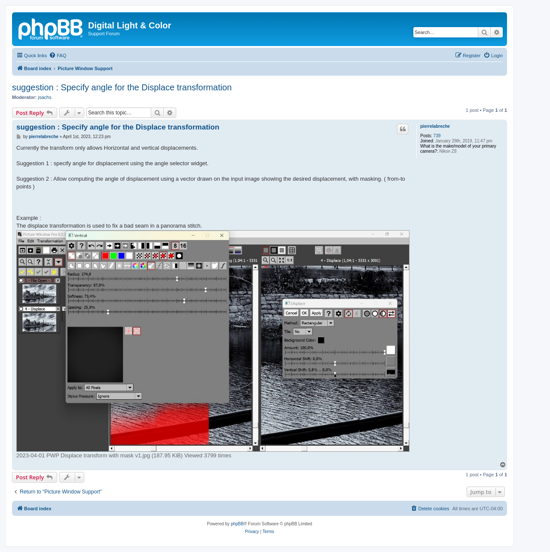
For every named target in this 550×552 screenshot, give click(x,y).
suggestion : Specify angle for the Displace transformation (122, 87)
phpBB (237, 523)
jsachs (45, 97)
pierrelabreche (435, 126)
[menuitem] (57, 55)
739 (437, 135)
